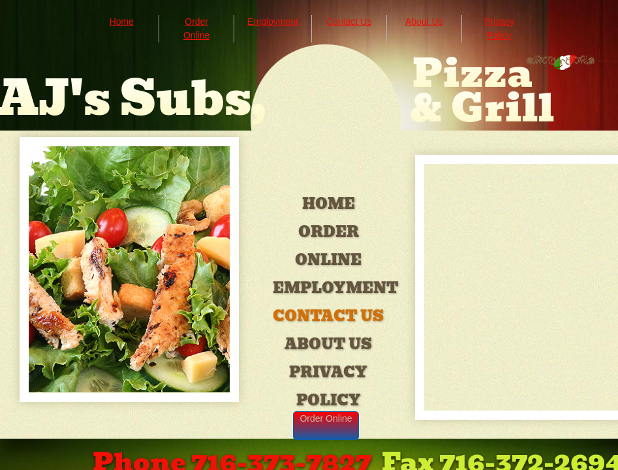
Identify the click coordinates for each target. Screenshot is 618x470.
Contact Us (328, 316)
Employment (335, 288)
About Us (328, 344)
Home (328, 204)
